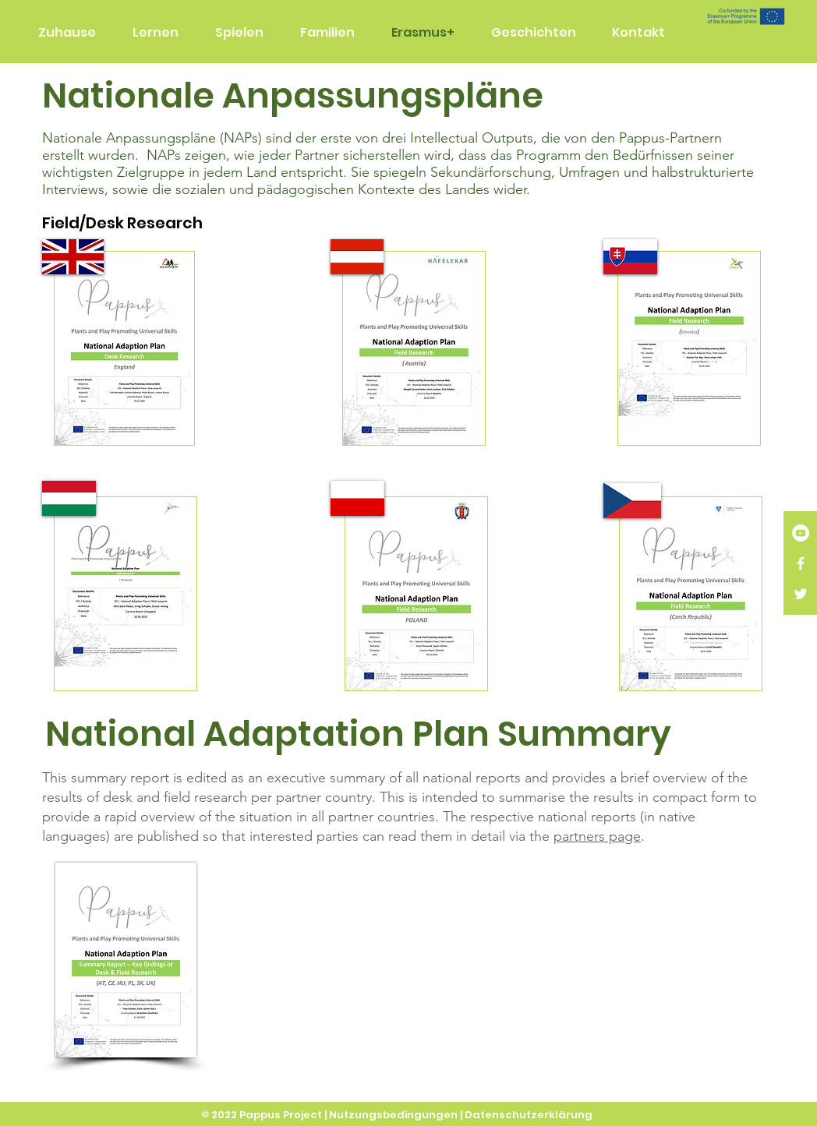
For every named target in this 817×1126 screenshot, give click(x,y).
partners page (597, 836)
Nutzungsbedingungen (393, 1114)
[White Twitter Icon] (800, 593)
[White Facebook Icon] (800, 563)
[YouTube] (800, 533)
